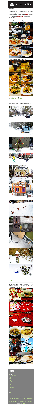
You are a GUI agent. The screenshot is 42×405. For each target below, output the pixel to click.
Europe (9, 397)
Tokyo (28, 401)
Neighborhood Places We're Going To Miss (13, 9)
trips (30, 401)
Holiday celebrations (31, 397)
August (11, 381)
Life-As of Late (11, 398)
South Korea (17, 401)
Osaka (22, 399)
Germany (20, 397)
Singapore (15, 401)
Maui (21, 398)
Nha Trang (17, 399)
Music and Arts (31, 398)
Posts (10, 370)
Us (32, 401)
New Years (14, 399)
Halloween (25, 397)
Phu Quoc (25, 399)
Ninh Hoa (19, 399)
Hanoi (26, 397)
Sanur (9, 401)
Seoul (13, 401)
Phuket (26, 399)
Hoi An (28, 397)
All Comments (11, 371)
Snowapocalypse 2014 (12, 387)
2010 (10, 392)
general (18, 397)
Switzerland (22, 401)
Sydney (23, 401)
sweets (20, 401)
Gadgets (17, 397)
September (11, 380)
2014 (10, 378)
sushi (19, 401)
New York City (16, 399)
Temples (25, 401)
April (10, 384)
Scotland (11, 401)
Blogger (24, 403)
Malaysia (18, 398)
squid (18, 401)
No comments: (21, 98)
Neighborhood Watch (11, 399)
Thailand (26, 401)
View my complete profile (14, 375)
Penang (23, 399)
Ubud (31, 401)
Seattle (12, 401)
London (13, 398)
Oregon (21, 399)
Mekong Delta (23, 398)
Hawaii (27, 397)
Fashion (13, 397)
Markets (20, 398)
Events (11, 397)
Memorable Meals (26, 398)
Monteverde (29, 398)
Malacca (17, 398)
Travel (29, 401)
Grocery (23, 397)
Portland (11, 280)
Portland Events (31, 399)
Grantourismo (22, 397)
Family (12, 397)
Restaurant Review (24, 400)
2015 (10, 377)
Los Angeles (15, 398)
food (14, 397)
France (15, 397)
